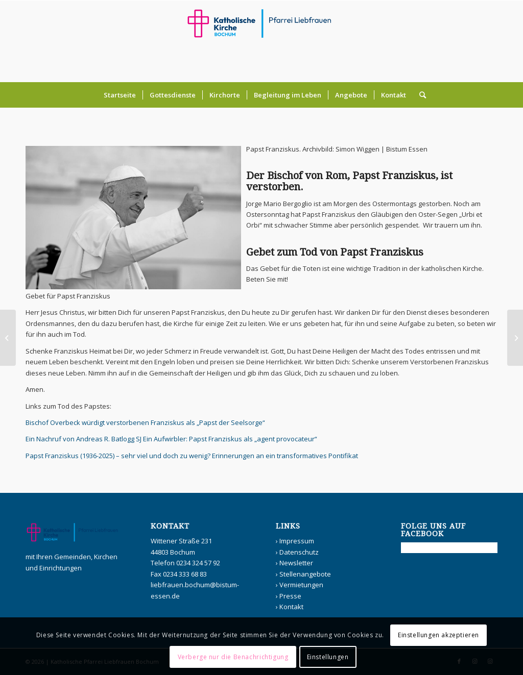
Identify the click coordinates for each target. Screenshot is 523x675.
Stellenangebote (305, 574)
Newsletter (296, 562)
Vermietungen (301, 584)
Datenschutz (299, 552)
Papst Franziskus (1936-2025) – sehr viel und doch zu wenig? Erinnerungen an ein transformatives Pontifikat (192, 455)
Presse (290, 596)
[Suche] (419, 95)
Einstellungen (328, 657)
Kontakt (291, 606)
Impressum (296, 540)
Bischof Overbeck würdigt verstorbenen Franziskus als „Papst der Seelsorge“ (145, 422)
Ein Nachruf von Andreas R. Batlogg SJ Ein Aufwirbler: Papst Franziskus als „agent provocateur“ (171, 438)
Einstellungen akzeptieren (438, 635)
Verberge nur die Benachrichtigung (233, 657)
